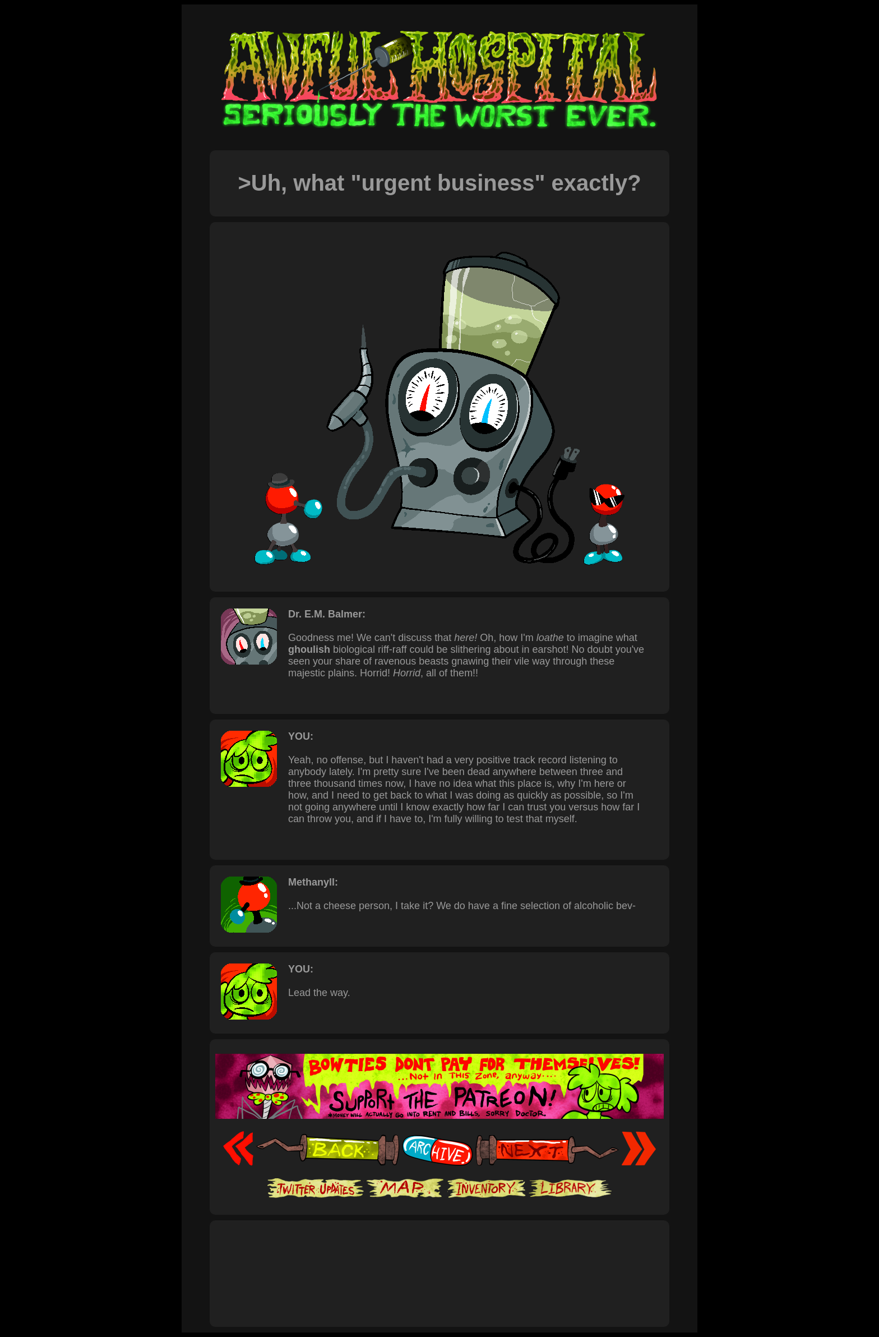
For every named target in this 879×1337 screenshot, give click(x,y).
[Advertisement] (439, 1261)
